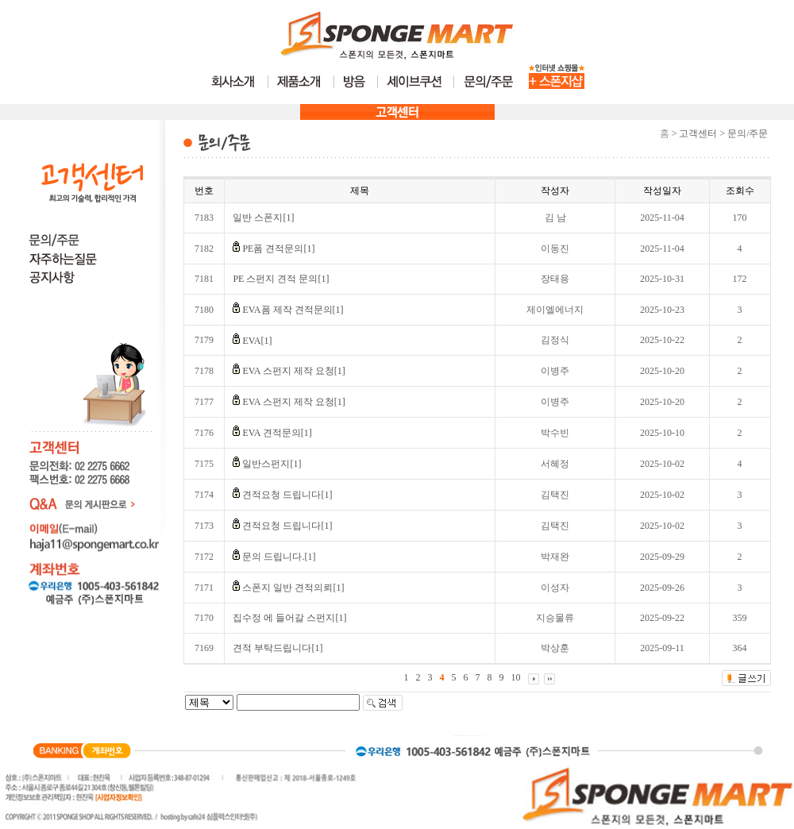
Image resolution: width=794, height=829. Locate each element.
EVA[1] (257, 340)
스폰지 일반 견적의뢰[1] (293, 587)
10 (516, 677)
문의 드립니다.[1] (278, 556)
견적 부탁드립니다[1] (277, 648)
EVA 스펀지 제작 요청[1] (293, 370)
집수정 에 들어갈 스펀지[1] (289, 617)
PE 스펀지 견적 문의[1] (281, 278)
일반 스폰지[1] (263, 217)
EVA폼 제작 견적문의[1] (292, 309)
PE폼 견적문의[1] (278, 248)
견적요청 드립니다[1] (287, 494)
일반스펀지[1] (271, 463)
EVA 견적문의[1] (276, 432)
